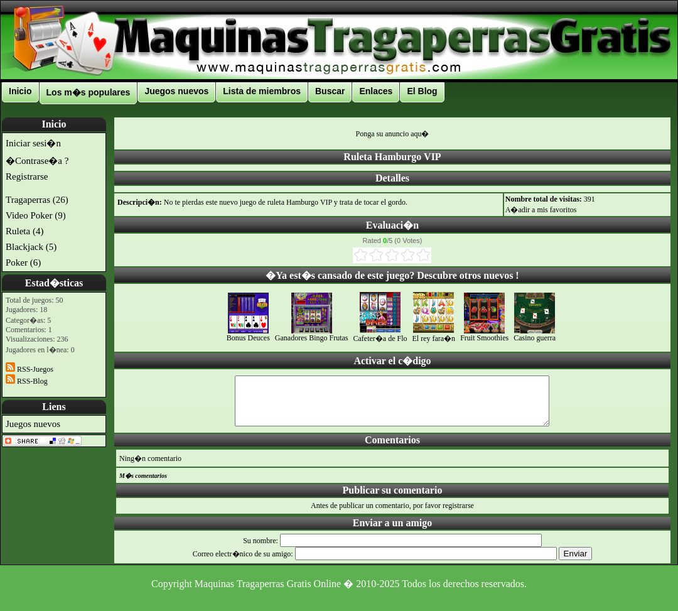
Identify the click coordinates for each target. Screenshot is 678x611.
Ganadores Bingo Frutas (311, 334)
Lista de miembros (262, 91)
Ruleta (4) (24, 231)
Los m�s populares (88, 92)
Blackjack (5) (31, 247)
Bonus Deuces (248, 334)
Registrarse (27, 176)
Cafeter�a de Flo (380, 334)
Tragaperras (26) (37, 200)
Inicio (20, 91)
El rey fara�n (433, 334)
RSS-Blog (27, 381)
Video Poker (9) (36, 215)
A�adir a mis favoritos (541, 209)
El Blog (422, 91)
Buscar (330, 91)
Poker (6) (23, 262)
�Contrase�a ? (37, 161)
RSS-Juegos (29, 369)
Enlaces (375, 91)
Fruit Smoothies (484, 334)
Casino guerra (535, 334)
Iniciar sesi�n (33, 143)
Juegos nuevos (176, 91)
